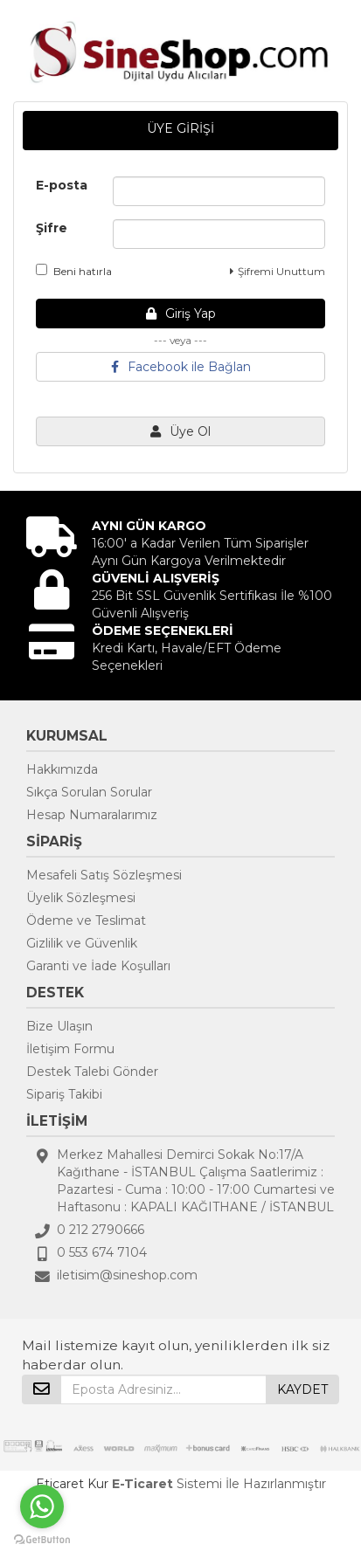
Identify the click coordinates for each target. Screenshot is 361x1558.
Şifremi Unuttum (277, 271)
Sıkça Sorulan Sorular (89, 792)
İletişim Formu (70, 1049)
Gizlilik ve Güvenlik (81, 943)
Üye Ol (180, 431)
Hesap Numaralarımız (91, 815)
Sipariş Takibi (64, 1094)
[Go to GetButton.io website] (42, 1540)
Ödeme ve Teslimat (86, 920)
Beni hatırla (74, 271)
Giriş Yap (181, 313)
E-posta (61, 185)
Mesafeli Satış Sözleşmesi (104, 875)
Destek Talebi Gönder (92, 1071)
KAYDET (302, 1389)
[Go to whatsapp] (42, 1506)
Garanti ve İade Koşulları (98, 966)
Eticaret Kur (72, 1484)
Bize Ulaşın (59, 1026)
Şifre (51, 228)
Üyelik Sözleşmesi (80, 898)
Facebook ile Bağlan (181, 367)
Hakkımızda (62, 769)
